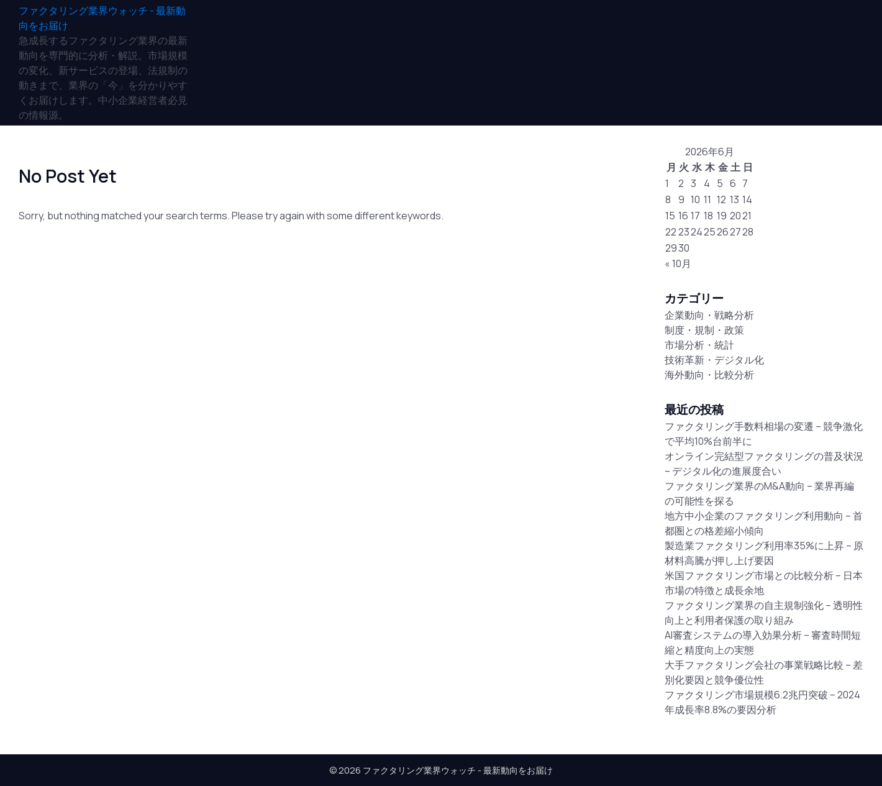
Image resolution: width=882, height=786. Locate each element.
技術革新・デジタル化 (714, 360)
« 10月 (678, 263)
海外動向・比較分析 (709, 375)
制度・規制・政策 (704, 330)
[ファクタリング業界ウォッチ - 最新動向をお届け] (103, 18)
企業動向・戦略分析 (709, 315)
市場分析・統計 (699, 345)
